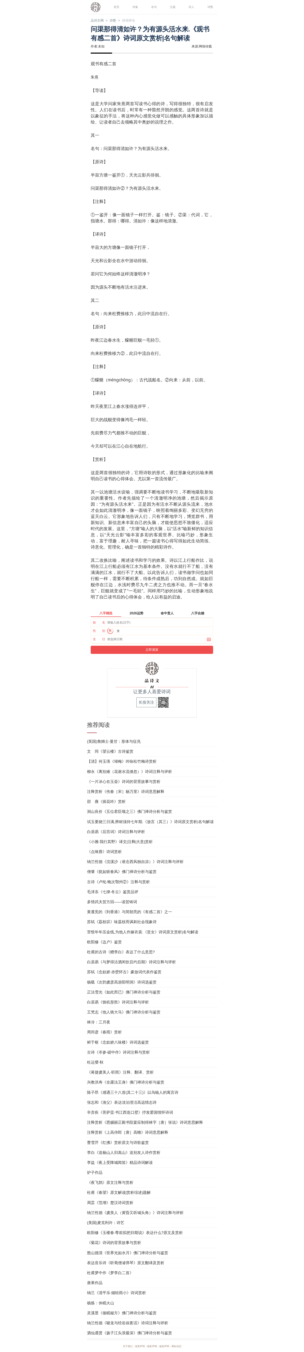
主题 (172, 7)
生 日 (99, 639)
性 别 (99, 631)
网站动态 (179, 1346)
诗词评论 (132, 21)
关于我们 (124, 1346)
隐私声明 (152, 1346)
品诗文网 (98, 21)
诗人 (191, 7)
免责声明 (138, 1346)
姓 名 (99, 622)
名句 (153, 7)
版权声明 (166, 1346)
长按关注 (146, 702)
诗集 (135, 7)
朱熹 (95, 77)
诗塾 (210, 7)
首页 (116, 7)
